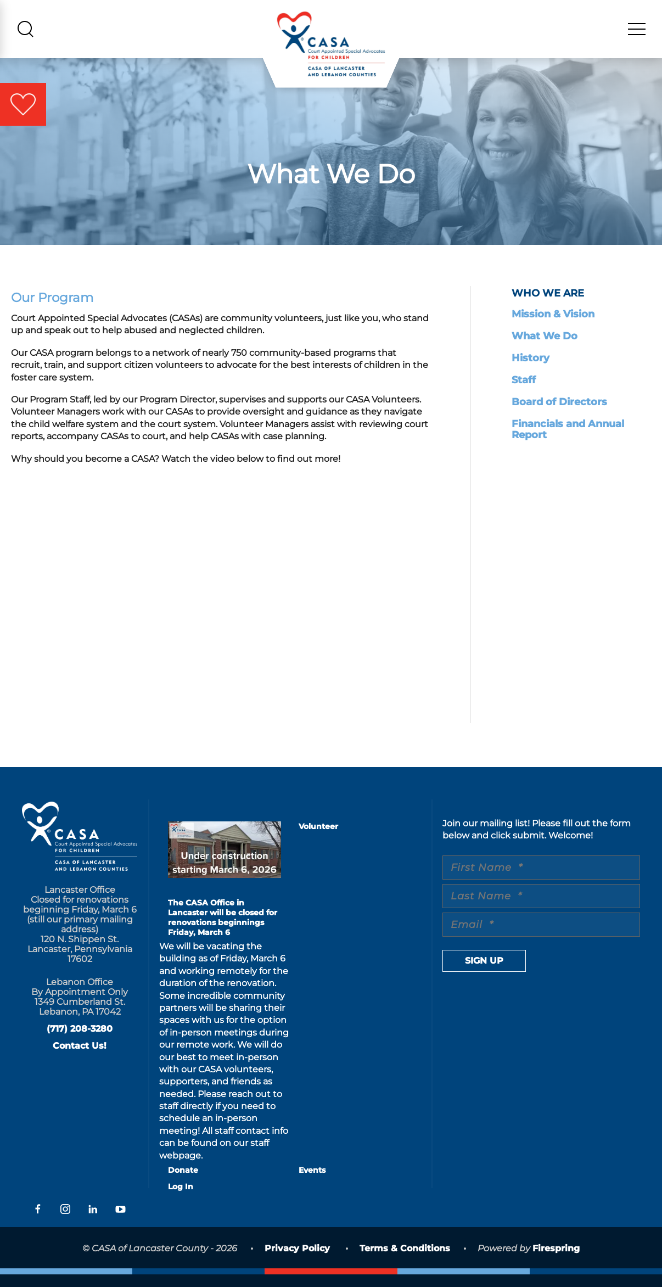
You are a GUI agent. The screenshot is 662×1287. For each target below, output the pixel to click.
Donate (183, 1183)
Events (312, 1183)
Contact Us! (79, 1058)
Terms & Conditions (405, 1261)
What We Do (544, 349)
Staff (524, 393)
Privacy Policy (297, 1261)
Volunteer (318, 839)
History (530, 371)
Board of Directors (559, 415)
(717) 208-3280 (80, 1041)
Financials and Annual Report (568, 442)
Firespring (556, 1261)
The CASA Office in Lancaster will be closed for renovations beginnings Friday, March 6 (222, 930)
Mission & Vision (553, 327)
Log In (180, 1199)
